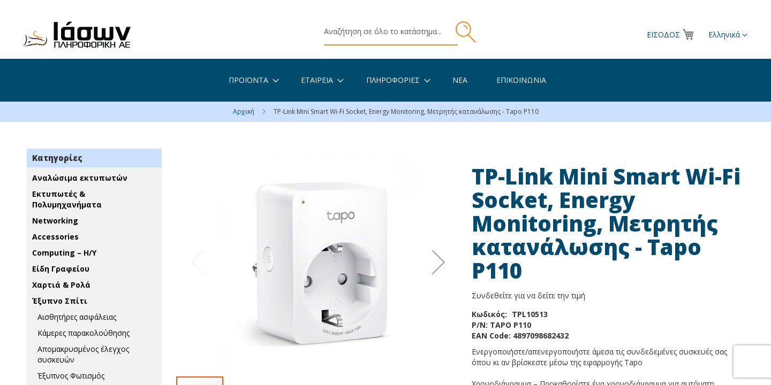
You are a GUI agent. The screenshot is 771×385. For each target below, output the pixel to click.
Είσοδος (663, 34)
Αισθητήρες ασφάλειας (76, 317)
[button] (727, 35)
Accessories (55, 237)
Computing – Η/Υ (64, 253)
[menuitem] (248, 80)
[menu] (385, 80)
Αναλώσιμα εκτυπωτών (79, 178)
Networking (55, 220)
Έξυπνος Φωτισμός (70, 376)
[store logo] (77, 34)
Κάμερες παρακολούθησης (83, 333)
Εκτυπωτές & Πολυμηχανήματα (67, 199)
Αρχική (244, 111)
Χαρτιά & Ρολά (61, 285)
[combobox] (391, 32)
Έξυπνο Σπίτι (59, 301)
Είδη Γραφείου (60, 269)
